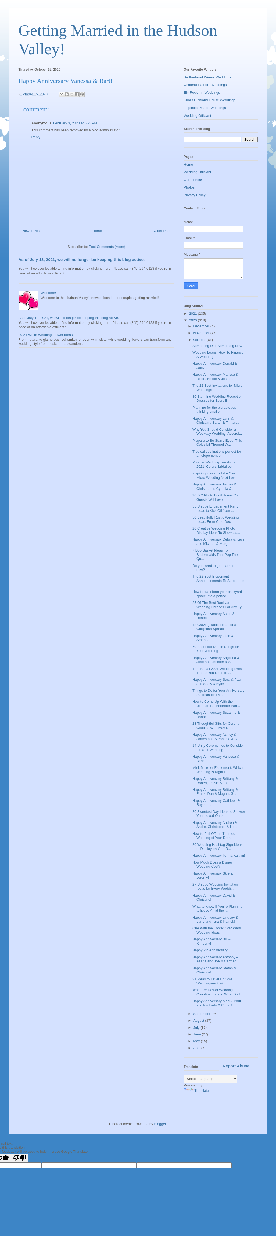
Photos (189, 187)
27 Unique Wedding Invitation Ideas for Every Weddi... (215, 886)
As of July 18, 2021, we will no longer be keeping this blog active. (82, 259)
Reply (35, 137)
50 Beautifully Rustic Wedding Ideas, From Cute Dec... (215, 519)
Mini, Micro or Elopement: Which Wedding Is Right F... (217, 770)
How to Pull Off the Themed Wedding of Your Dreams (213, 836)
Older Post (162, 231)
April (197, 1048)
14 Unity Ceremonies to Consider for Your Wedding (218, 748)
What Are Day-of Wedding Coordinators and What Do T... (217, 992)
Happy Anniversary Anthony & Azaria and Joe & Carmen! (215, 959)
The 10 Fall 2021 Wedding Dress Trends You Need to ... (217, 671)
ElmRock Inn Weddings (202, 92)
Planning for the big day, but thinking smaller (214, 409)
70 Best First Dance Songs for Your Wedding (215, 649)
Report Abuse (236, 1066)
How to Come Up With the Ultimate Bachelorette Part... (216, 703)
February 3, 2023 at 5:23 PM (75, 123)
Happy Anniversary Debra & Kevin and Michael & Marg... (218, 541)
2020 (193, 320)
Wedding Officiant (197, 116)
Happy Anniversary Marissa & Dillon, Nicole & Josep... (215, 376)
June (197, 1034)
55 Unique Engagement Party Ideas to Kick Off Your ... (215, 508)
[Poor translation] (19, 1158)
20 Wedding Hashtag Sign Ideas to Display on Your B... (217, 847)
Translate (196, 1091)
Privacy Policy (195, 195)
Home (97, 231)
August (199, 1020)
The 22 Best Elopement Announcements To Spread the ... (218, 580)
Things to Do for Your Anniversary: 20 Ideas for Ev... (218, 692)
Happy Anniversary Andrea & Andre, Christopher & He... (214, 825)
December (201, 326)
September (202, 1014)
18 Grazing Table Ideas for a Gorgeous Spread (214, 627)
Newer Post (32, 231)
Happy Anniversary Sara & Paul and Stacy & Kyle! (216, 681)
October (200, 340)
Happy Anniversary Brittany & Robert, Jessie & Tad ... (215, 781)
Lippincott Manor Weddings (205, 108)
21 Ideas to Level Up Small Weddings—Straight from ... (215, 981)
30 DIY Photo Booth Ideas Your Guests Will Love (216, 497)
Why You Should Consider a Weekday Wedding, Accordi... (217, 431)
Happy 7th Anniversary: (210, 950)
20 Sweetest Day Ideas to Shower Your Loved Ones (218, 814)
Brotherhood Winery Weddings (207, 77)
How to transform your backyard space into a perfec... (217, 594)
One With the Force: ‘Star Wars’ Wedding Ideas (217, 930)
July (196, 1027)
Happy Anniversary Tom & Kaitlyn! (218, 855)
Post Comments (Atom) (107, 247)
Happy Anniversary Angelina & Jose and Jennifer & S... (215, 660)
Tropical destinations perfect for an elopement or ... (216, 454)
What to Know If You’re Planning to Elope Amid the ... (217, 908)
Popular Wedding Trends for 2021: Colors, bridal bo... (214, 464)
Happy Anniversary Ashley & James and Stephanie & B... (216, 737)
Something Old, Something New (217, 346)
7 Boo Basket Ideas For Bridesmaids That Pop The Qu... (215, 554)
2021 (193, 313)
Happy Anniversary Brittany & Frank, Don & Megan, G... (215, 792)
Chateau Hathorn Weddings (205, 85)
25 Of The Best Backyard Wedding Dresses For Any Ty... (218, 605)
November (201, 333)
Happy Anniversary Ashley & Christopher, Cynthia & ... (214, 486)
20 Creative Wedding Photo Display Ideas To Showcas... (216, 530)
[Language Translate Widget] (210, 1079)
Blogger (160, 1124)
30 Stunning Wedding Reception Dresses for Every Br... (217, 398)
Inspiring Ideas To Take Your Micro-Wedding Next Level (214, 475)
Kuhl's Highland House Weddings (209, 100)
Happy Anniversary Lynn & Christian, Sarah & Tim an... (215, 420)
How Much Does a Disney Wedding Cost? (212, 864)
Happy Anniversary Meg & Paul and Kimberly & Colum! (216, 1003)
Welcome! (48, 293)
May (197, 1041)
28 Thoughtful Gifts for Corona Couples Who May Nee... (215, 726)
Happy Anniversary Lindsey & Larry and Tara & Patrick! (215, 919)
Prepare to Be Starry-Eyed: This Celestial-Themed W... (217, 442)
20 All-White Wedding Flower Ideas (46, 335)
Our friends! (193, 180)
